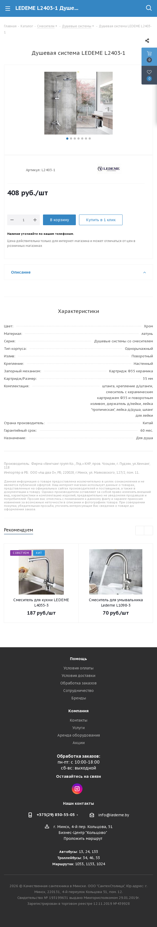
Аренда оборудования (78, 735)
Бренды (78, 698)
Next (148, 530)
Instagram (77, 788)
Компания (78, 710)
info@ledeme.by (113, 815)
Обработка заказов (78, 683)
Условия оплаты (78, 668)
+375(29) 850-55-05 (56, 814)
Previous (140, 530)
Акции (79, 742)
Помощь (78, 658)
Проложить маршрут (83, 838)
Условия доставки (78, 675)
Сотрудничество (78, 690)
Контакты (78, 720)
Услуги (78, 727)
